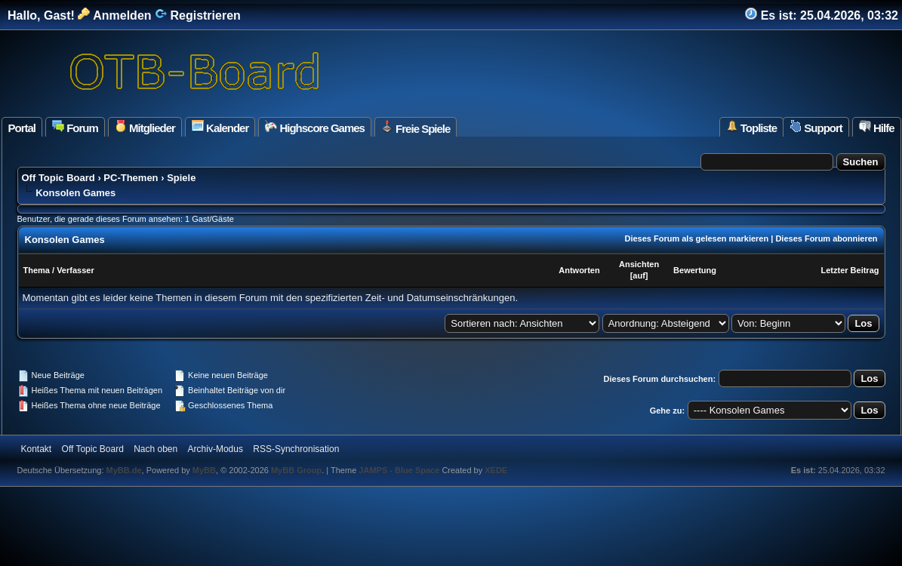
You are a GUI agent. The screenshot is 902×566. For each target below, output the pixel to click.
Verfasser (75, 270)
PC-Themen (130, 177)
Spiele (181, 177)
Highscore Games (315, 127)
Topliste (751, 127)
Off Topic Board (58, 177)
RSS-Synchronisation (296, 449)
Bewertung (694, 270)
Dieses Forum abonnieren (826, 238)
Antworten (579, 270)
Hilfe (876, 127)
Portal (22, 128)
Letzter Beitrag (849, 270)
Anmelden (114, 15)
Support (816, 127)
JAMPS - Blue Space (400, 470)
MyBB (204, 470)
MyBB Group (296, 470)
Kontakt (36, 449)
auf (639, 275)
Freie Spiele (415, 127)
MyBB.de (124, 470)
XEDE (496, 470)
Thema (36, 270)
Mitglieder (145, 127)
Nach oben (155, 449)
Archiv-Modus (215, 449)
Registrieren (198, 15)
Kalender (220, 127)
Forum (75, 127)
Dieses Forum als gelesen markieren (696, 238)
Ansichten (639, 264)
